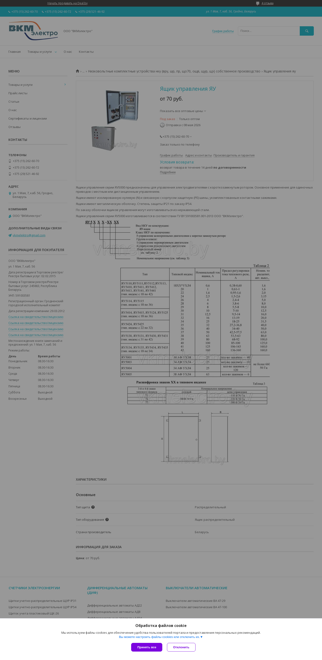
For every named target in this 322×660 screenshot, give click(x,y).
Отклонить (181, 647)
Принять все (146, 647)
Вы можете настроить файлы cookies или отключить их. (159, 637)
